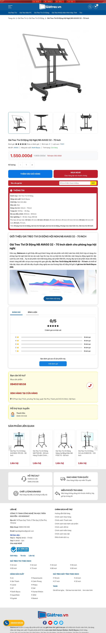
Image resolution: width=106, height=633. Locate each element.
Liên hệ (31, 548)
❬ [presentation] (10, 440)
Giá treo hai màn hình (73, 583)
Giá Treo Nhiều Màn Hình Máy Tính (64, 13)
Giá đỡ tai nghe (58, 583)
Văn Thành (14, 574)
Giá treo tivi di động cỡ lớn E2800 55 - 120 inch (87, 445)
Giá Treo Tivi (12, 13)
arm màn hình (50, 622)
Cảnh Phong (36, 574)
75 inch (33, 561)
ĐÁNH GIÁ (16, 305)
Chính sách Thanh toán (63, 513)
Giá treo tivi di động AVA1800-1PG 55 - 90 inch (18, 445)
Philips (34, 577)
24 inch (77, 570)
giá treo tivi (50, 620)
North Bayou (36, 140)
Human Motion (37, 584)
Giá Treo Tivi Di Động (41, 13)
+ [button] (32, 157)
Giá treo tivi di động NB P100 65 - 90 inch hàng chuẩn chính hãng (41, 445)
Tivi (81, 13)
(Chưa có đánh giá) (32, 136)
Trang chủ (11, 18)
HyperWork (15, 587)
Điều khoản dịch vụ (62, 530)
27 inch (56, 574)
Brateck (34, 591)
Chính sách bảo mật (62, 526)
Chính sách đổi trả (61, 519)
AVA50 (16, 140)
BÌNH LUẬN (32, 305)
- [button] (20, 157)
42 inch (40, 212)
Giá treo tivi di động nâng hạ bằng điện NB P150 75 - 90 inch (64, 445)
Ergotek (13, 591)
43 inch (46, 212)
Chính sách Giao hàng (63, 509)
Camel (13, 577)
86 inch (53, 561)
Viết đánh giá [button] (53, 356)
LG (11, 570)
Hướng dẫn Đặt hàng (62, 506)
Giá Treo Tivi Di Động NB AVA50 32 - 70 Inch (37, 237)
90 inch (73, 561)
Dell (33, 581)
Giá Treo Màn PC (26, 13)
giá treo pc (60, 620)
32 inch (28, 212)
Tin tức (23, 548)
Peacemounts (36, 570)
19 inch (56, 570)
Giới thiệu (14, 548)
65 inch (16, 215)
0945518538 (18, 376)
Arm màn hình (88, 583)
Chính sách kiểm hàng (63, 523)
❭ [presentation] (96, 440)
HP (12, 581)
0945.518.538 (33, 474)
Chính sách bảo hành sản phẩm (66, 516)
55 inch (82, 212)
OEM (33, 587)
